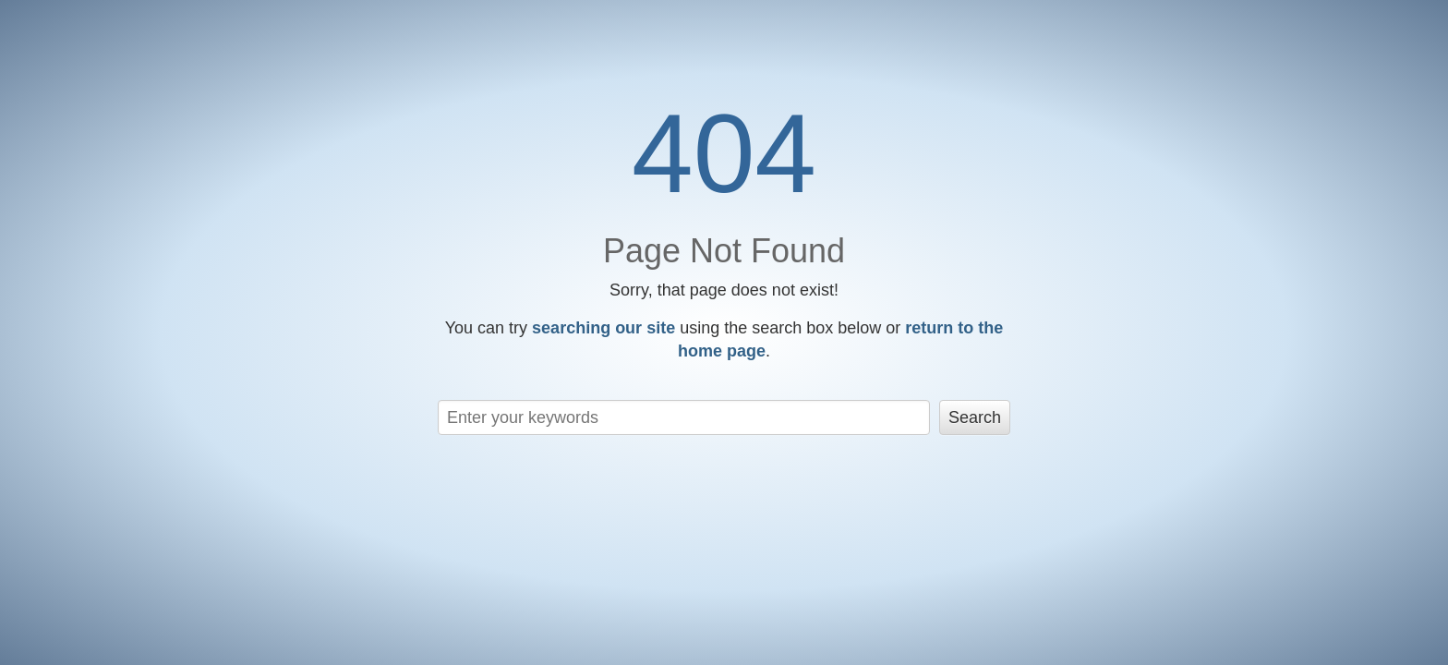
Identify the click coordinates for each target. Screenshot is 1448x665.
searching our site (603, 328)
